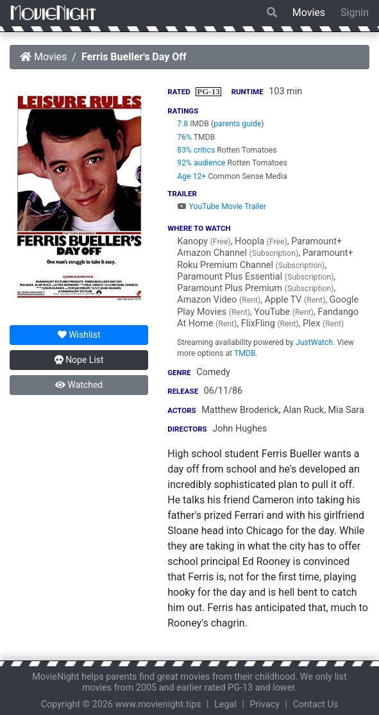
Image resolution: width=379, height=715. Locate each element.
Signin (355, 12)
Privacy (265, 704)
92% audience (201, 162)
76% (184, 137)
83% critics (196, 150)
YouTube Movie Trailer (221, 206)
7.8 (182, 123)
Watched (79, 385)
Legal (225, 704)
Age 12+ (191, 176)
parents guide (237, 123)
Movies (308, 12)
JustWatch (314, 342)
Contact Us (316, 704)
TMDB (245, 353)
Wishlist (79, 335)
